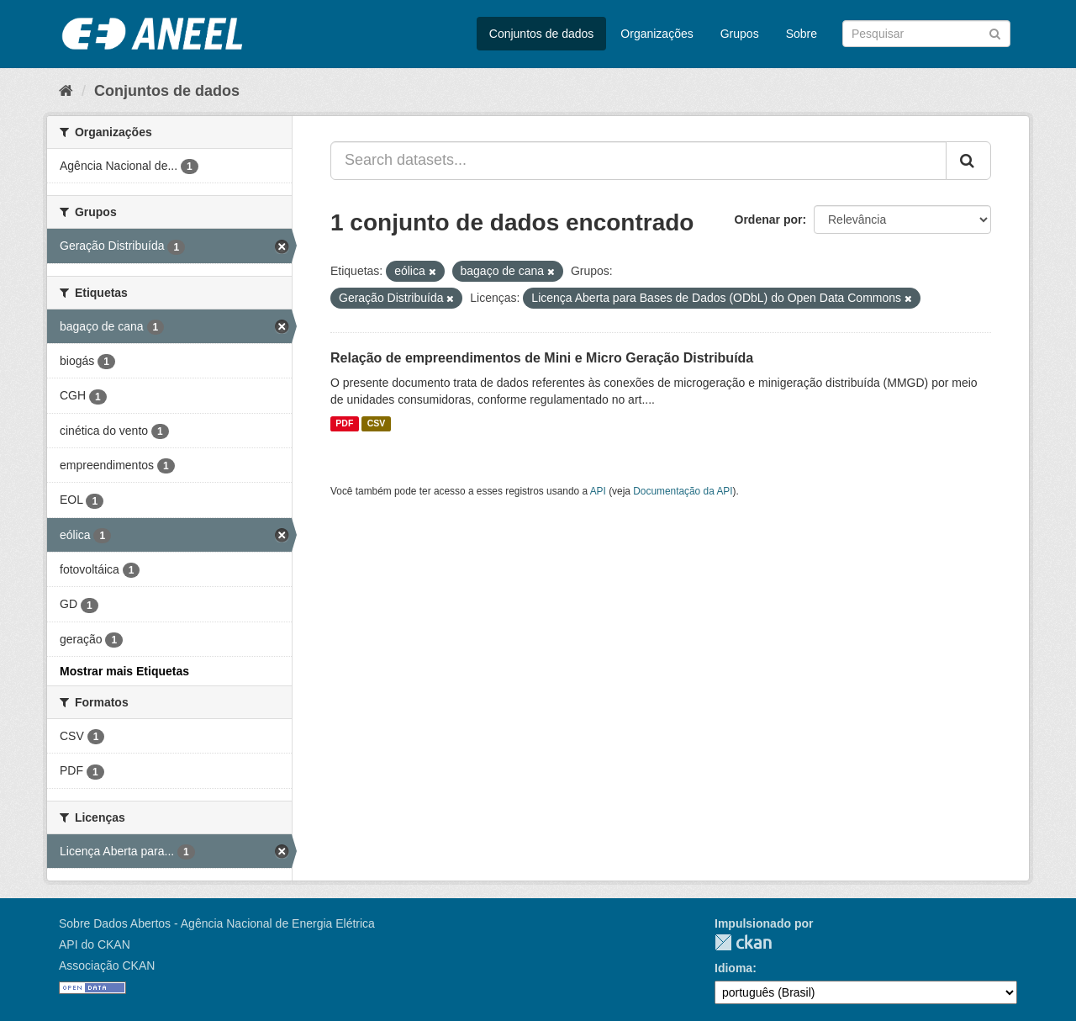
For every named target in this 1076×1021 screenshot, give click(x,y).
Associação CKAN (107, 965)
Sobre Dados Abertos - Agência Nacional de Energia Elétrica (217, 923)
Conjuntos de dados (541, 33)
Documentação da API (682, 491)
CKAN (743, 942)
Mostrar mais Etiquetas (124, 671)
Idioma (733, 968)
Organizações (656, 33)
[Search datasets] (926, 33)
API (598, 491)
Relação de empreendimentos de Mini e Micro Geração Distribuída (541, 358)
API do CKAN (94, 944)
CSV (376, 424)
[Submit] (995, 32)
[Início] (66, 90)
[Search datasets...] (638, 160)
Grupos (739, 33)
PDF (344, 424)
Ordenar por (769, 219)
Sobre (801, 33)
